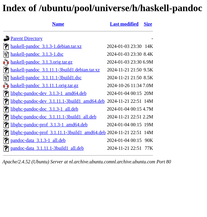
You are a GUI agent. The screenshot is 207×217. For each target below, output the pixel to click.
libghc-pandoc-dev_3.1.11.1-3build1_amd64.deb (58, 101)
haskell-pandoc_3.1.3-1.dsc (37, 54)
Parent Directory (26, 38)
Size (148, 24)
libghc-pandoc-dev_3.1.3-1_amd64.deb (48, 93)
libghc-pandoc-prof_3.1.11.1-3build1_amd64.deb (58, 132)
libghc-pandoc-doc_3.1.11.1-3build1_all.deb (53, 116)
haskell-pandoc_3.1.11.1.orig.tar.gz (44, 85)
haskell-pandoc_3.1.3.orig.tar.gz (42, 61)
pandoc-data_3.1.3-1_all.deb (38, 140)
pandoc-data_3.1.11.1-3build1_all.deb (47, 148)
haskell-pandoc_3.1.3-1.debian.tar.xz (46, 46)
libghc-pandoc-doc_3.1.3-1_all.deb (44, 109)
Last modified (124, 24)
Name (58, 24)
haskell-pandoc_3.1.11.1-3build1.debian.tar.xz (55, 69)
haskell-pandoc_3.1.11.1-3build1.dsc (46, 77)
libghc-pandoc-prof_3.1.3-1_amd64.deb (49, 124)
